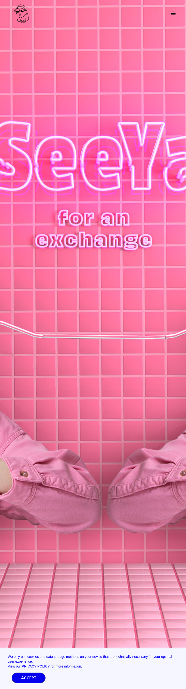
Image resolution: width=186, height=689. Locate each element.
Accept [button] (28, 677)
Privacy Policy (36, 666)
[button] (171, 13)
